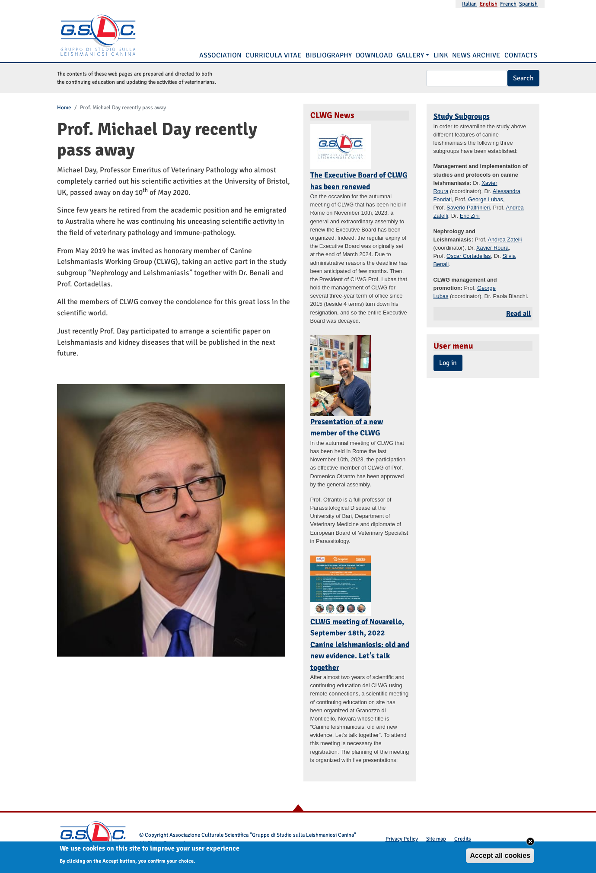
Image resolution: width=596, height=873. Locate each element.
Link (440, 55)
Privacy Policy (402, 838)
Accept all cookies (500, 857)
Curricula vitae (273, 55)
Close (530, 843)
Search (523, 78)
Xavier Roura (492, 247)
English (488, 3)
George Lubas (485, 199)
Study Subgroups (461, 116)
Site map (436, 838)
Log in (448, 363)
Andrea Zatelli (505, 239)
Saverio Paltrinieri (468, 207)
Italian (469, 3)
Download (374, 55)
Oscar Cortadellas (468, 256)
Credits (462, 838)
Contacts (520, 55)
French (508, 3)
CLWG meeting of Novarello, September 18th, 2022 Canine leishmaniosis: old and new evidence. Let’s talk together (359, 644)
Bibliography (329, 55)
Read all (518, 313)
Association (220, 55)
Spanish (528, 3)
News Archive (476, 55)
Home (64, 107)
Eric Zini (470, 216)
